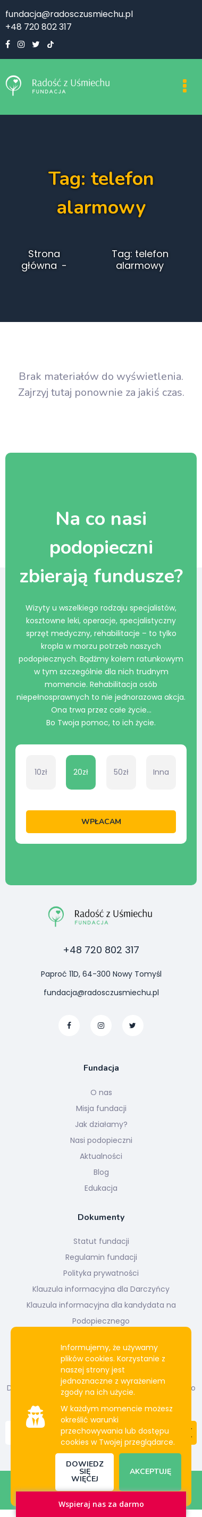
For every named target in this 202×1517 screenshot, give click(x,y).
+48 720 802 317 (38, 27)
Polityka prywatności (101, 1273)
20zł (80, 772)
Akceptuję (150, 1472)
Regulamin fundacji (101, 1257)
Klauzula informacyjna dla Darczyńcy (101, 1289)
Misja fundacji (101, 1108)
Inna (161, 772)
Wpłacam (101, 822)
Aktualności (101, 1156)
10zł (41, 772)
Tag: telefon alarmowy (140, 260)
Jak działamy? (101, 1124)
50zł (121, 772)
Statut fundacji (101, 1241)
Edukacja (101, 1188)
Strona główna (40, 260)
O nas (101, 1092)
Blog (101, 1172)
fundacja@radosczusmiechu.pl (69, 14)
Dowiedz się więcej (85, 1471)
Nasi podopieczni (101, 1140)
